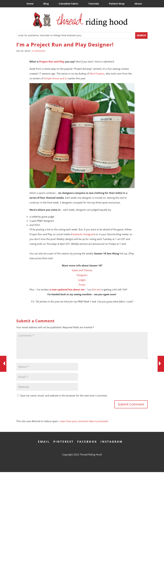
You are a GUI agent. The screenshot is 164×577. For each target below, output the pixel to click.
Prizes (82, 284)
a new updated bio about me (67, 289)
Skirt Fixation (97, 73)
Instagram (88, 234)
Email (44, 441)
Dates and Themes (82, 270)
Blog (46, 3)
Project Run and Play (51, 61)
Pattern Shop (117, 3)
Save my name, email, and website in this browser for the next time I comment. (64, 395)
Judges (82, 279)
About (138, 3)
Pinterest (63, 441)
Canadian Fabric (68, 3)
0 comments (38, 50)
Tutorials (93, 3)
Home (30, 3)
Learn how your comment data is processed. (83, 421)
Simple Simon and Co (56, 78)
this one (96, 289)
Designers (82, 275)
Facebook (76, 234)
